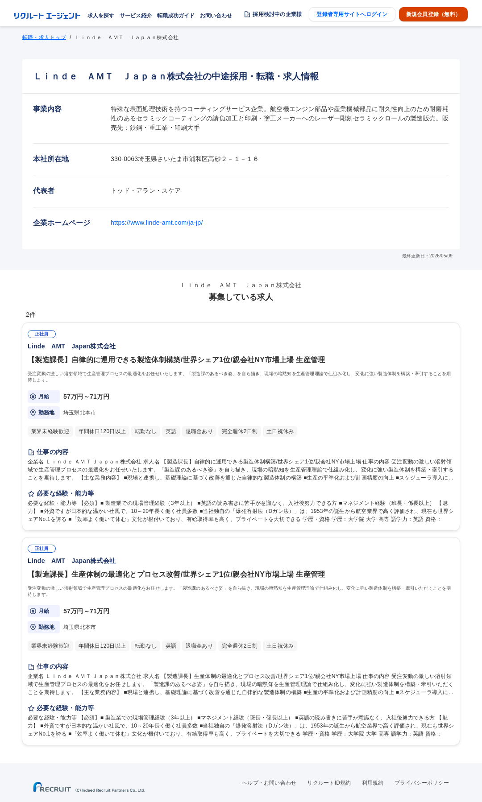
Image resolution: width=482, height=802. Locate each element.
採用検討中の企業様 (277, 14)
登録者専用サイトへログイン (351, 14)
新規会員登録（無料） (433, 14)
